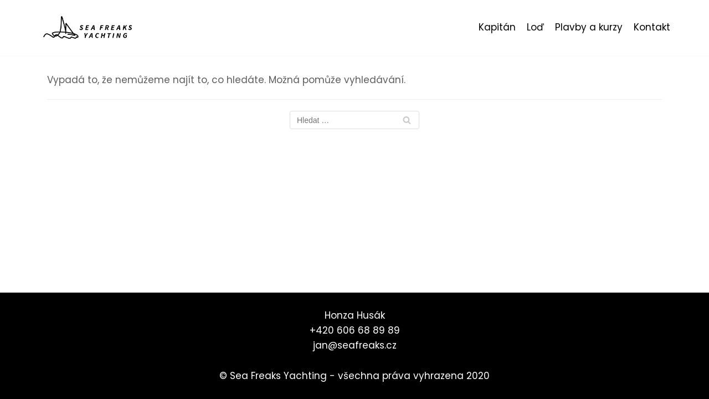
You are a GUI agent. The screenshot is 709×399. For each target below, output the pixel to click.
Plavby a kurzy (589, 27)
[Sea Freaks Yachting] (88, 28)
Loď (535, 27)
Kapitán (497, 27)
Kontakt (652, 27)
